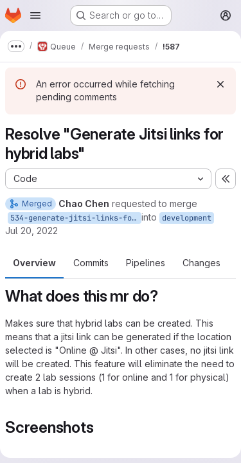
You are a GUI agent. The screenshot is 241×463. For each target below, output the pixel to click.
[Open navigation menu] (35, 15)
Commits (91, 262)
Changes (201, 262)
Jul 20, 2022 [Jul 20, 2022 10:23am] (31, 230)
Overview (34, 262)
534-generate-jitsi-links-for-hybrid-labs (75, 218)
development (186, 218)
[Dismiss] (220, 84)
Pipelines (145, 262)
